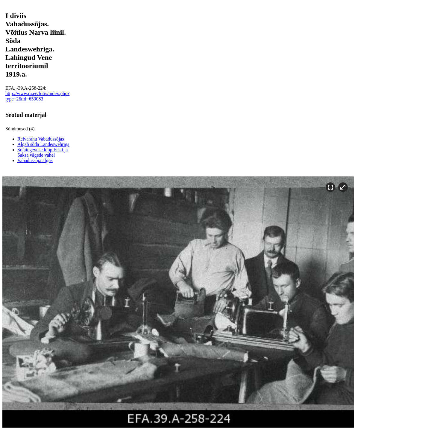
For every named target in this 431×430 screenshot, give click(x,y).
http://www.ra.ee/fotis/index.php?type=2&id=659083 (37, 96)
